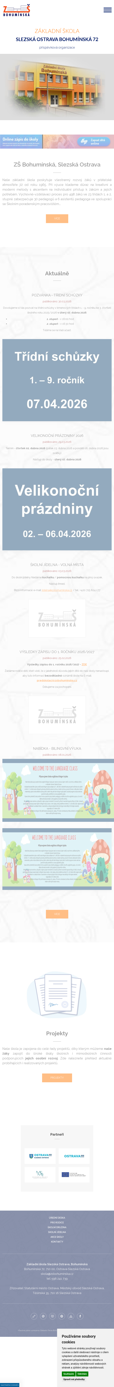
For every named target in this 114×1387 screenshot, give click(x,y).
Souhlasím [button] (68, 1374)
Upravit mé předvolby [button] (74, 1379)
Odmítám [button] (82, 1374)
